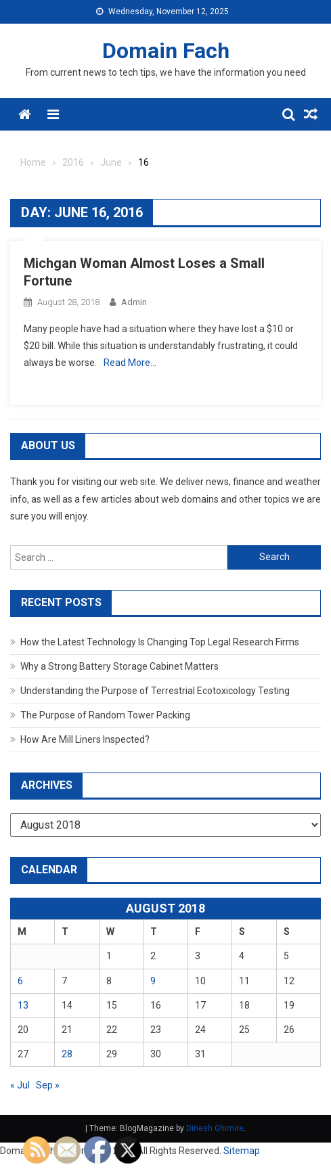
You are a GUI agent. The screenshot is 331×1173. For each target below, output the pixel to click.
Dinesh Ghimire (215, 1128)
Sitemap (241, 1150)
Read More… (130, 362)
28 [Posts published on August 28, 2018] (67, 1054)
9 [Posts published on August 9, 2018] (153, 980)
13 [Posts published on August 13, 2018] (23, 1005)
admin (134, 302)
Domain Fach (165, 51)
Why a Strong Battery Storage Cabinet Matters (119, 666)
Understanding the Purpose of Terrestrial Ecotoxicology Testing (155, 690)
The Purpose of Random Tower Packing (105, 715)
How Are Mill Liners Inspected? (85, 739)
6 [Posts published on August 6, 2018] (20, 980)
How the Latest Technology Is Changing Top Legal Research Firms (159, 642)
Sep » (48, 1085)
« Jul (20, 1085)
